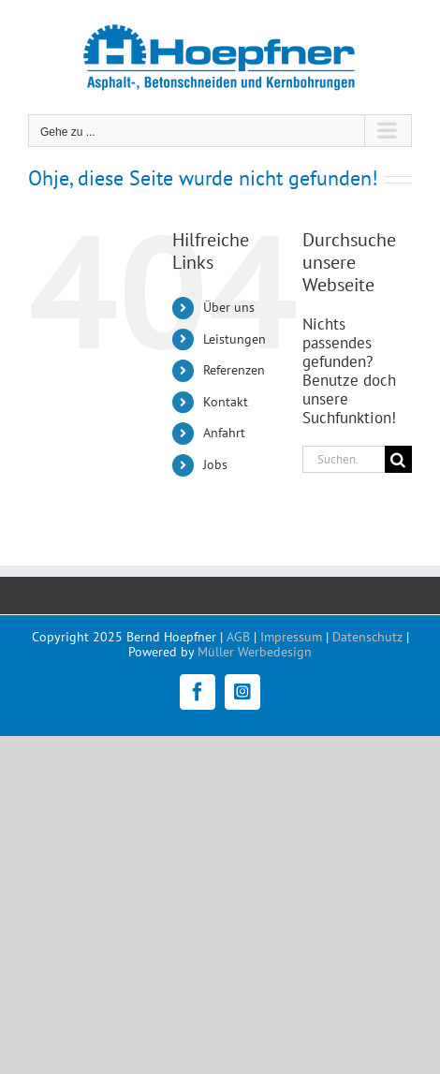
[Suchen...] (343, 459)
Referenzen (234, 369)
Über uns (229, 307)
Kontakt (225, 401)
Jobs (215, 464)
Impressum (291, 636)
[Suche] (398, 459)
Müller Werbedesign (255, 651)
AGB (238, 636)
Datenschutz (367, 636)
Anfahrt (224, 432)
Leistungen (234, 339)
